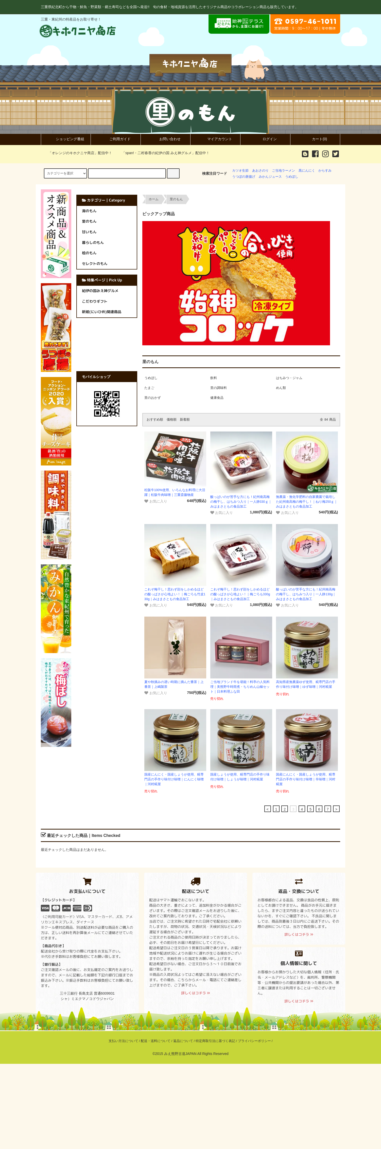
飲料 (213, 378)
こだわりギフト (95, 301)
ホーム (154, 199)
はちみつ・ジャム (289, 378)
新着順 (185, 419)
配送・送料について (155, 1041)
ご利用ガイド (116, 139)
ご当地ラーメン (283, 170)
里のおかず (152, 398)
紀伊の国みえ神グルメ (100, 290)
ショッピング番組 (65, 139)
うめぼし (291, 176)
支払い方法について (123, 1041)
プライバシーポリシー (254, 1041)
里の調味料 (218, 388)
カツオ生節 (240, 170)
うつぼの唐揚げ (243, 176)
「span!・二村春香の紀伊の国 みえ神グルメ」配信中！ (163, 153)
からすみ (325, 170)
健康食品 (216, 398)
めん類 (281, 388)
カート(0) (315, 139)
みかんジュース (270, 176)
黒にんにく (307, 170)
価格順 (172, 419)
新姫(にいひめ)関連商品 (101, 311)
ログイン (265, 139)
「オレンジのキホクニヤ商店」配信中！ (77, 153)
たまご (149, 388)
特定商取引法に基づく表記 (215, 1041)
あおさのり (260, 170)
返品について (183, 1041)
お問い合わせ (166, 139)
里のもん (176, 199)
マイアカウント (215, 139)
